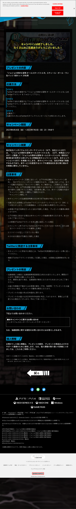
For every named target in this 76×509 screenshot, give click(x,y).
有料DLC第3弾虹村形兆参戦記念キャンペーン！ (21, 32)
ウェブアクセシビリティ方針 (38, 500)
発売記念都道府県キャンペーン (55, 41)
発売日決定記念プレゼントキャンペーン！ (21, 53)
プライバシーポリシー (34, 496)
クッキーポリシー (47, 496)
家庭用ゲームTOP (8, 496)
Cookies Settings (58, 4)
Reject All (57, 8)
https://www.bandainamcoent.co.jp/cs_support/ (26, 356)
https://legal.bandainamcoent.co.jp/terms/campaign (48, 226)
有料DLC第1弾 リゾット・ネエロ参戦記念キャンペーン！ (21, 40)
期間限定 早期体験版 (55, 47)
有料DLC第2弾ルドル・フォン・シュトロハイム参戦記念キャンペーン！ (55, 32)
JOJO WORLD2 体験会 (20, 47)
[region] (38, 8)
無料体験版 (20, 23)
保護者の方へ (69, 496)
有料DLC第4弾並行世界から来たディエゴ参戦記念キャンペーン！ (55, 23)
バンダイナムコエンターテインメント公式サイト (38, 492)
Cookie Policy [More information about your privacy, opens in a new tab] (24, 6)
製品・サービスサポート (21, 496)
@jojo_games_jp (28, 125)
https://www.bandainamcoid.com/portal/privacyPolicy (30, 383)
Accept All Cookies (57, 12)
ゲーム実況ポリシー (58, 496)
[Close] (74, 8)
